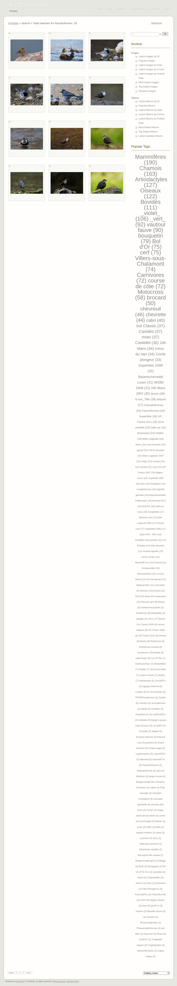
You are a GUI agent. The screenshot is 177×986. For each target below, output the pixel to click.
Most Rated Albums (149, 127)
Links (166, 8)
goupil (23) (143, 450)
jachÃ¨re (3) (157, 905)
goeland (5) (152, 742)
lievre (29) (158, 393)
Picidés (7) (144, 669)
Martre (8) (145, 641)
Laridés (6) (141, 692)
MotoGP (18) (149, 506)
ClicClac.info (27, 5)
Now (98, 8)
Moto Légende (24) (153, 438)
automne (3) (146, 838)
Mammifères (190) (150, 160)
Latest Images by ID (149, 56)
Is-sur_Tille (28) (146, 399)
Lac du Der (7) (158, 658)
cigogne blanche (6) (152, 686)
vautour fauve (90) (152, 227)
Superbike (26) (148, 416)
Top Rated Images (148, 86)
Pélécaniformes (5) (146, 771)
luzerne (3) (141, 911)
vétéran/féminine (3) (147, 951)
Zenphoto (20, 981)
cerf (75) (150, 252)
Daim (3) (151, 883)
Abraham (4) (142, 776)
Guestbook (136, 8)
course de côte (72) (150, 283)
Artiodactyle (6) (147, 681)
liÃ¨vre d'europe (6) (156, 692)
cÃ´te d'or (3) (146, 872)
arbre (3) (160, 832)
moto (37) (150, 337)
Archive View (72, 981)
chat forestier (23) (156, 444)
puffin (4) (151, 827)
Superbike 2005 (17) (155, 529)
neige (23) (147, 461)
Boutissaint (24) (146, 433)
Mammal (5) (146, 759)
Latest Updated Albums (151, 136)
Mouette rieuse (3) (156, 911)
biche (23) (141, 444)
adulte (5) (146, 709)
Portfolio (13, 23)
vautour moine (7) (148, 675)
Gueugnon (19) (157, 484)
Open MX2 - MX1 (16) (151, 534)
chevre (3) (141, 883)
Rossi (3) (161, 934)
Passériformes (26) (153, 410)
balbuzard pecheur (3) (151, 844)
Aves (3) (157, 838)
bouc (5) (148, 725)
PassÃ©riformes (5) (152, 765)
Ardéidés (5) (144, 720)
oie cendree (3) (150, 917)
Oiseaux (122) (150, 193)
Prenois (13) (160, 562)
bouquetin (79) (150, 238)
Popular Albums (147, 105)
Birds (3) (143, 866)
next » (29, 973)
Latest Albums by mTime (151, 114)
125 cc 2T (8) (155, 619)
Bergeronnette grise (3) (147, 861)
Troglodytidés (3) (156, 945)
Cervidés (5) (145, 731)
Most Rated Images (149, 82)
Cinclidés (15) (142, 540)
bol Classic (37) (151, 326)
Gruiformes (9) (143, 613)
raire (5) (160, 771)
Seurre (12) (141, 579)
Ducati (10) (159, 591)
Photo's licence (59, 981)
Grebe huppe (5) (156, 748)
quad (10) (150, 596)
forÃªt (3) (145, 900)
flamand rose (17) (148, 517)
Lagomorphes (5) (145, 754)
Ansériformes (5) (144, 714)
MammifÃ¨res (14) (144, 562)
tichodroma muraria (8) (150, 647)
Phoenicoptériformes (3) (149, 928)
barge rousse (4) (157, 776)
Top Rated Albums (148, 131)
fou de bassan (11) (156, 579)
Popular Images (147, 60)
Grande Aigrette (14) (153, 551)
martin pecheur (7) (144, 664)
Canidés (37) (150, 331)
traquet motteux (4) (146, 832)
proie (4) (141, 827)
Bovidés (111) (151, 205)
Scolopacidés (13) (151, 568)
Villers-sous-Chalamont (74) (150, 264)
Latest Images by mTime (151, 69)
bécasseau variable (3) (150, 849)
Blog (108, 8)
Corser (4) (151, 810)
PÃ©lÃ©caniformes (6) (147, 697)
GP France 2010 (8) (149, 635)
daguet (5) (157, 731)
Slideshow (156, 23)
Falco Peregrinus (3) (152, 889)
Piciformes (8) (158, 641)
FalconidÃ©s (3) (143, 894)
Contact (153, 8)
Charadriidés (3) (155, 877)
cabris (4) (155, 787)
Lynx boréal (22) (143, 467)
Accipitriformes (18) (147, 489)
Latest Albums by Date (150, 110)
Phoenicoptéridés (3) (150, 922)
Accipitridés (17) (156, 512)
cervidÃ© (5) (159, 725)
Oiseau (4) (160, 821)
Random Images (147, 91)
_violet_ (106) (147, 216)
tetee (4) (160, 827)
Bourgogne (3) (155, 866)
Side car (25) (158, 427)
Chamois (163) (150, 171)
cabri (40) (155, 320)
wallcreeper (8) (143, 658)
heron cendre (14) (150, 557)
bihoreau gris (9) (149, 602)
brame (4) (145, 787)
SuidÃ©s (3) (145, 939)
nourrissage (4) (147, 821)
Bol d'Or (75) (150, 244)
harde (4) (154, 815)
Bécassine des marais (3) (150, 855)
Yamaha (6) (145, 703)
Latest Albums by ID (149, 101)
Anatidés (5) (157, 709)
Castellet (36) (147, 342)
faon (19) (145, 484)
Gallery (120, 8)
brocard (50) (156, 300)
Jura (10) (140, 596)
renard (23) (159, 461)
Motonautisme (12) (147, 574)
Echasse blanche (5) (146, 737)
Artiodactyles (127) (151, 182)
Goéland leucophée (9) (152, 607)
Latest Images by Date (150, 65)
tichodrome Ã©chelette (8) (150, 652)
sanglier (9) (142, 619)
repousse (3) (150, 934)
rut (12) (160, 574)
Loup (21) (157, 467)
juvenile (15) (155, 540)
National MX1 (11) (145, 585)
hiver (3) (146, 905)
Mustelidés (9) (158, 613)
